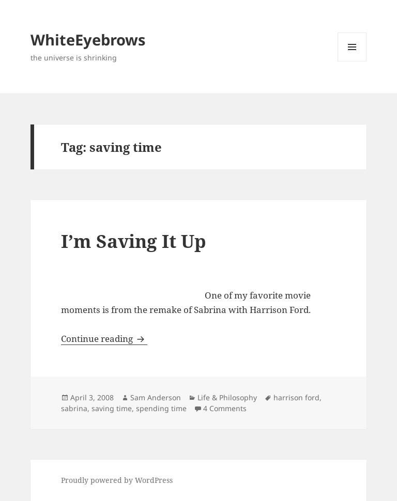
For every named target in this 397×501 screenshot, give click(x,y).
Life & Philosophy (227, 397)
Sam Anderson (155, 397)
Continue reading (104, 339)
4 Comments (225, 408)
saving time (111, 408)
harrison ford (296, 397)
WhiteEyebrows (87, 39)
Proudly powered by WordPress (117, 480)
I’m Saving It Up (133, 241)
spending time (161, 408)
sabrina (74, 408)
